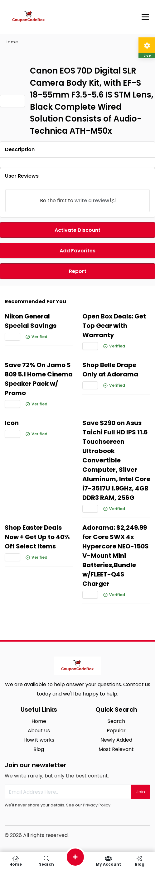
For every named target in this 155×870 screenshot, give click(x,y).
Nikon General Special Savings (30, 321)
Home (11, 42)
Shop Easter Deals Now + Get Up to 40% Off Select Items (37, 537)
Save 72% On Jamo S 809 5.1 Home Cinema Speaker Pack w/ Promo (39, 379)
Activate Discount (77, 230)
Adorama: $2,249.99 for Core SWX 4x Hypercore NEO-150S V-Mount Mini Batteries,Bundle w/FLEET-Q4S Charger (115, 555)
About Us (39, 730)
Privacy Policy (96, 805)
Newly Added (116, 739)
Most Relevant (116, 749)
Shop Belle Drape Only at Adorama (110, 370)
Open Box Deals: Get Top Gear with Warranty (114, 325)
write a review (92, 200)
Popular (116, 730)
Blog (38, 749)
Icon (12, 422)
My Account (108, 861)
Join (140, 792)
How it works (38, 739)
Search (116, 721)
